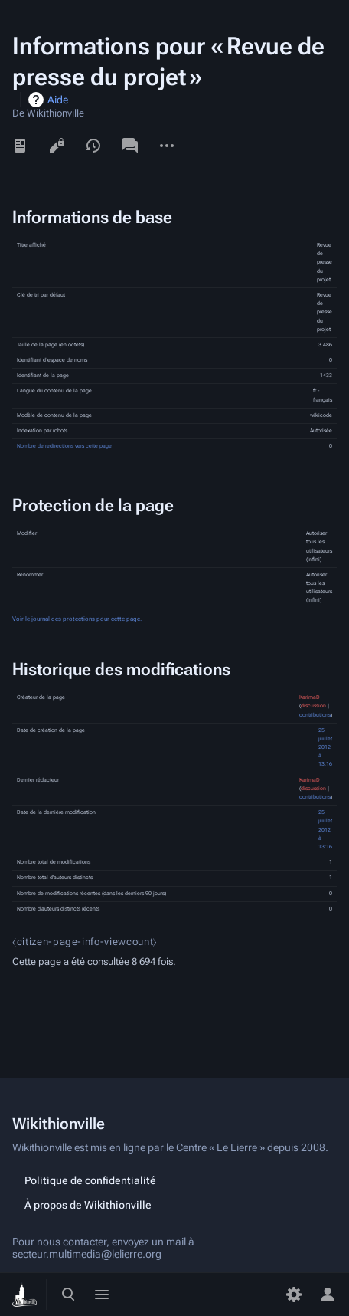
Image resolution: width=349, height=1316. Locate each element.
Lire (20, 145)
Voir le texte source (56, 145)
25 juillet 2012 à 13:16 (325, 747)
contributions (315, 715)
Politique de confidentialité (90, 1180)
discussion (313, 706)
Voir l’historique (93, 145)
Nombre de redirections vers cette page (64, 446)
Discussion (130, 145)
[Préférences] (294, 1294)
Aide (57, 100)
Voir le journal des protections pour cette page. (77, 618)
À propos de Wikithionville (88, 1205)
